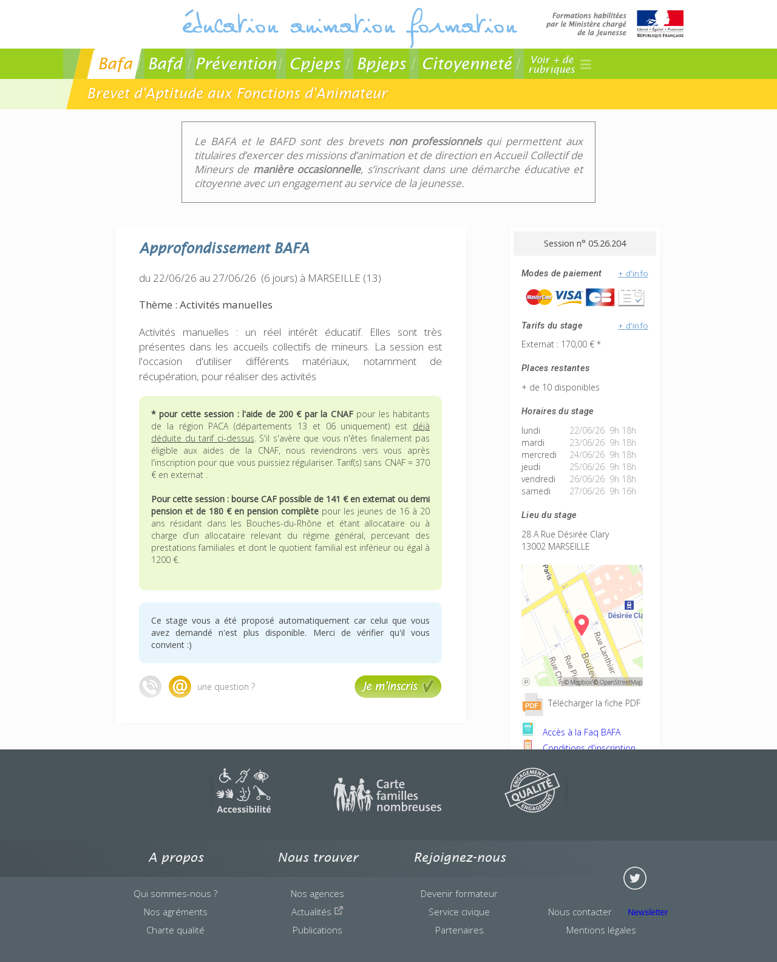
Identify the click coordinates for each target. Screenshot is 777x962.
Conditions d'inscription (578, 748)
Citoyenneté (466, 63)
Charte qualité (175, 930)
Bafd (165, 63)
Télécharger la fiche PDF (580, 703)
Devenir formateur (459, 893)
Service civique (459, 912)
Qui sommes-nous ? (175, 893)
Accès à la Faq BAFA (570, 732)
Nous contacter (580, 912)
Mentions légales (601, 930)
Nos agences (317, 893)
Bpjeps (381, 63)
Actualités (317, 912)
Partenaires (459, 930)
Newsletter (648, 912)
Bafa (115, 63)
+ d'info (633, 273)
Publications (317, 930)
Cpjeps (315, 63)
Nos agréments (176, 912)
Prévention (235, 63)
